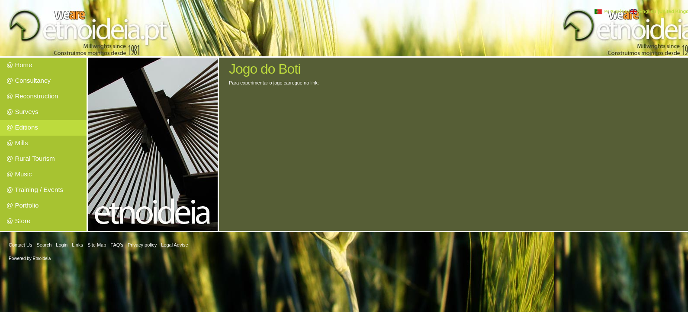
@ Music (19, 174)
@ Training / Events (34, 189)
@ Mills (17, 142)
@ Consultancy (28, 80)
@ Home (19, 64)
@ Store (18, 220)
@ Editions (22, 127)
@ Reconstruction (32, 96)
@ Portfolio (22, 205)
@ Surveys (22, 111)
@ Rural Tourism (30, 158)
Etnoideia (42, 258)
